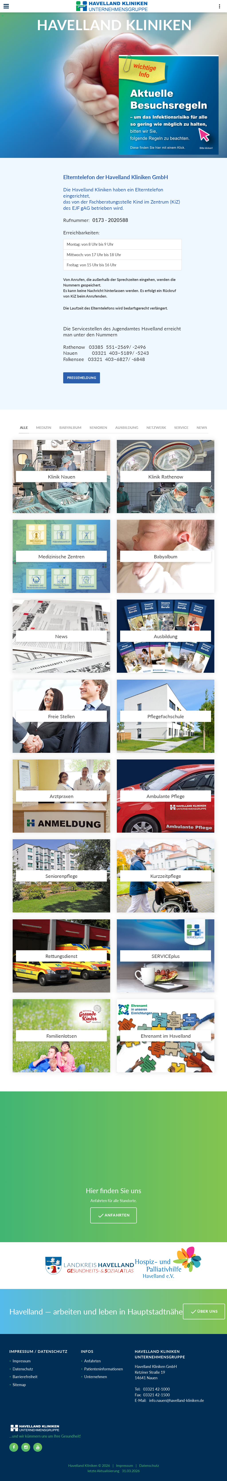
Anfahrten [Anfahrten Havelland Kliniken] (113, 1215)
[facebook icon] (13, 1447)
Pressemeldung (81, 378)
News (202, 427)
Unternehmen (95, 1376)
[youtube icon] (37, 1447)
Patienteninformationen (103, 1369)
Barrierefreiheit (25, 1376)
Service (181, 427)
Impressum (22, 1361)
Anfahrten (92, 1361)
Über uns (204, 1311)
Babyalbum (70, 427)
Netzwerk (156, 427)
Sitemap (19, 1384)
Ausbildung (126, 427)
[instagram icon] (25, 1447)
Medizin (43, 427)
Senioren (98, 427)
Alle (24, 427)
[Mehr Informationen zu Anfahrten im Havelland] (113, 1141)
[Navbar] (6, 6)
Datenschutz (23, 1369)
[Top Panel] (219, 7)
